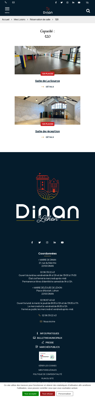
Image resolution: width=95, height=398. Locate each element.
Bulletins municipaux (47, 337)
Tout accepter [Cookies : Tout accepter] (30, 394)
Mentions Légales (48, 370)
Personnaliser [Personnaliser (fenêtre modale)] (64, 394)
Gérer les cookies (47, 365)
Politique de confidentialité (47, 374)
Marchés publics (47, 347)
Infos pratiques (47, 333)
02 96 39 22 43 (48, 315)
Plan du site (47, 378)
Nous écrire (47, 321)
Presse (47, 342)
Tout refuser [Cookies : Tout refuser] (47, 394)
